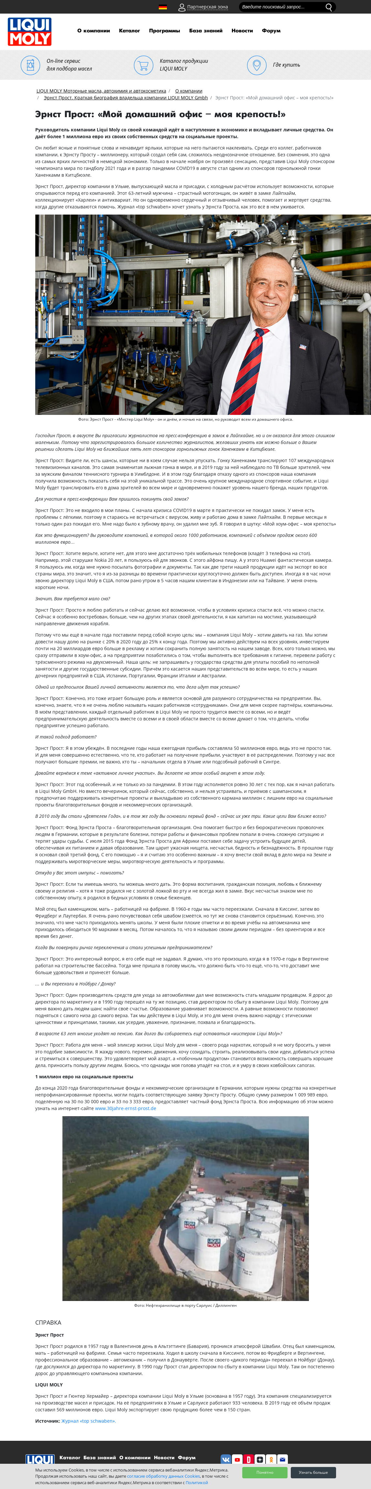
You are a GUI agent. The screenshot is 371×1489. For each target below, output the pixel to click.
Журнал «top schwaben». (88, 1421)
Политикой (197, 1482)
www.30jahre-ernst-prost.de (125, 1108)
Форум (271, 31)
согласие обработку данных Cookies (163, 1476)
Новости (242, 31)
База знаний (206, 31)
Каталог (129, 31)
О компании (93, 31)
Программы (164, 31)
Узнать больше (313, 1472)
